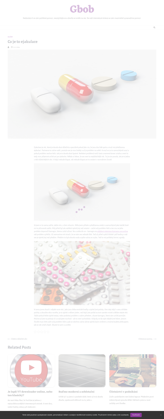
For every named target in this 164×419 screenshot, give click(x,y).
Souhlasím (136, 415)
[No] (161, 415)
